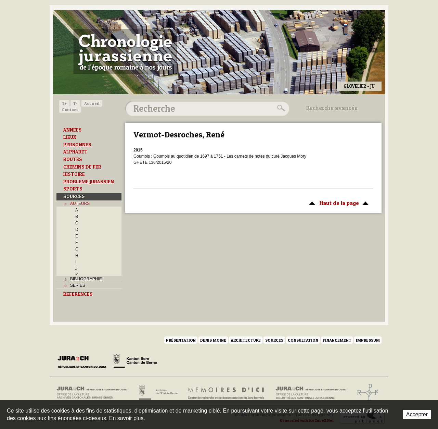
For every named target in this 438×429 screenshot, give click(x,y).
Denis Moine (213, 340)
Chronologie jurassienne (125, 51)
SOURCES (74, 196)
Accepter (417, 414)
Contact (70, 109)
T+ (64, 103)
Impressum (368, 340)
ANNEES (72, 130)
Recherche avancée (332, 108)
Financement (337, 340)
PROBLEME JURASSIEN (88, 182)
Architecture (246, 340)
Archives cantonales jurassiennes (94, 393)
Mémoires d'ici (226, 393)
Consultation (303, 340)
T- (75, 103)
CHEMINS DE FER (82, 167)
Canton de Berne (135, 362)
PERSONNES (77, 145)
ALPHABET (75, 152)
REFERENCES (78, 294)
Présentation (181, 340)
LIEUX (69, 137)
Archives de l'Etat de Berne (157, 393)
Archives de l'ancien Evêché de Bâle (365, 393)
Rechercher (280, 108)
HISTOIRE (74, 174)
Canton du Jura (83, 362)
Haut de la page (338, 202)
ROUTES (72, 159)
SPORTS (72, 189)
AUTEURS (80, 203)
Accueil (92, 103)
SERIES (77, 285)
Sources (274, 340)
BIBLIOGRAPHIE (86, 279)
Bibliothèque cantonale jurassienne (310, 393)
